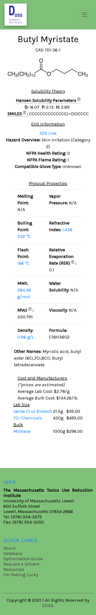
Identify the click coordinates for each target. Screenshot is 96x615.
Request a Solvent (21, 564)
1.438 (67, 229)
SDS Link (48, 133)
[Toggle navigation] (85, 14)
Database (12, 553)
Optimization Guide (23, 558)
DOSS (47, 605)
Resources (13, 569)
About (9, 548)
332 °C (24, 236)
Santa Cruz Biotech (33, 411)
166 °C (23, 263)
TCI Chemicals (28, 418)
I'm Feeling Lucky (20, 574)
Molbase (22, 431)
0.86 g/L (25, 337)
